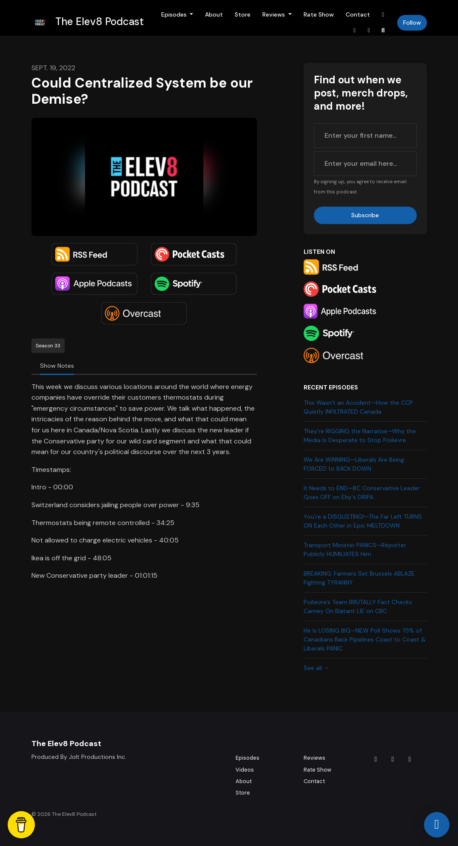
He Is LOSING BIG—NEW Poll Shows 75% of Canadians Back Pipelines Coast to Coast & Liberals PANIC (365, 639)
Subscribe (365, 215)
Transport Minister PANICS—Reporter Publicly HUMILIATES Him (355, 549)
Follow (412, 22)
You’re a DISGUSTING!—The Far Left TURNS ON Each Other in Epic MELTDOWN (363, 521)
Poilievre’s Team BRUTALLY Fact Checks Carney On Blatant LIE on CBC (358, 606)
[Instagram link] (354, 30)
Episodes (174, 14)
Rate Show (319, 14)
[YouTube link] (369, 30)
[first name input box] (365, 135)
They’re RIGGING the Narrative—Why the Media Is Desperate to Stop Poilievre (360, 435)
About (214, 14)
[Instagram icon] (393, 759)
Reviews (274, 14)
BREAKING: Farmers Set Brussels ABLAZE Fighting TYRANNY (359, 578)
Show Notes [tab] (57, 365)
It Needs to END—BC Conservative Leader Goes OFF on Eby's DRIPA (362, 492)
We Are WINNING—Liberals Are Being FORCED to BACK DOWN (354, 464)
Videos (245, 769)
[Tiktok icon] (376, 759)
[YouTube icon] (410, 759)
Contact (358, 14)
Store (242, 14)
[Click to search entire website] (383, 30)
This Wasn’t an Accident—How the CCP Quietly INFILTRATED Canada (358, 407)
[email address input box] (365, 163)
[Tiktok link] (383, 15)
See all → (317, 668)
